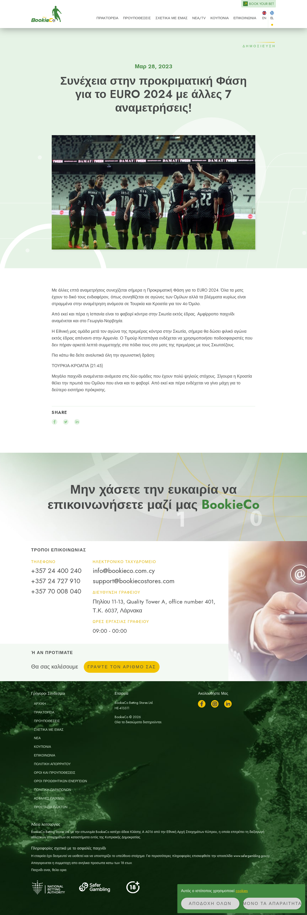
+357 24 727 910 (55, 581)
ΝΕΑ (37, 738)
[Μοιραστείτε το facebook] (54, 422)
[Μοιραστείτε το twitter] (66, 422)
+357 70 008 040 (56, 591)
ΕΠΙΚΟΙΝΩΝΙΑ (245, 18)
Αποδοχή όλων (210, 904)
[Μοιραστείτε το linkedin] (77, 422)
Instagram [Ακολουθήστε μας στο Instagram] (215, 704)
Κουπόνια (219, 18)
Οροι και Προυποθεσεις (54, 772)
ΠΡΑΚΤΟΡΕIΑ (107, 18)
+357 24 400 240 (56, 571)
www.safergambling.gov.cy (252, 856)
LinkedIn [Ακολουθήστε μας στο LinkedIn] (228, 704)
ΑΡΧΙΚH (40, 703)
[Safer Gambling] (101, 887)
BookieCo (46, 14)
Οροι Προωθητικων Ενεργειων (60, 781)
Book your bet (261, 3)
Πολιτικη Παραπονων (52, 789)
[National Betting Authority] (54, 887)
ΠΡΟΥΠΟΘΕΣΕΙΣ (137, 18)
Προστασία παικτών (50, 807)
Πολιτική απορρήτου (52, 764)
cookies (242, 890)
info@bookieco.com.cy (124, 571)
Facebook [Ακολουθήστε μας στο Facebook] (201, 704)
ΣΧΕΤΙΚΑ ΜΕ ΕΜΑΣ (172, 18)
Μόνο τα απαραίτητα (272, 904)
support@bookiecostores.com (134, 581)
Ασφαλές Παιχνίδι (49, 798)
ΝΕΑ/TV (199, 18)
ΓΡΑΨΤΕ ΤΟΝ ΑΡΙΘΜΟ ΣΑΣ (122, 667)
